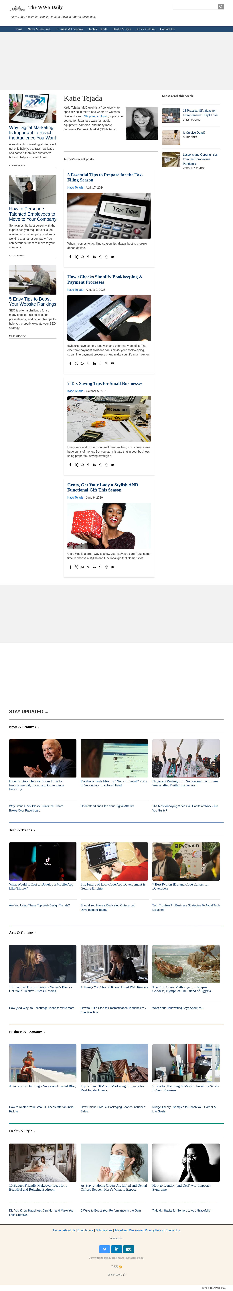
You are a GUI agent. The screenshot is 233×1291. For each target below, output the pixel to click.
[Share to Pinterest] (88, 257)
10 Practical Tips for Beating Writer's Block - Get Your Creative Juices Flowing (40, 989)
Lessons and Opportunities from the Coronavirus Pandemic (200, 159)
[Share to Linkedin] (94, 257)
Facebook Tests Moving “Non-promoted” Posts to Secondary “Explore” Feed (114, 783)
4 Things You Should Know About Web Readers (114, 987)
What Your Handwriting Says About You (177, 1008)
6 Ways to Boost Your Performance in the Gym (111, 1210)
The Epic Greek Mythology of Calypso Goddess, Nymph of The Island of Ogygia (181, 989)
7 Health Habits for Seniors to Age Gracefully (181, 1210)
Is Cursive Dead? (194, 132)
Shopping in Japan (96, 116)
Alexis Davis (17, 165)
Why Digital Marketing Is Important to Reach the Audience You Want (32, 132)
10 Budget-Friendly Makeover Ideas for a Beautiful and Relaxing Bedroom (38, 1187)
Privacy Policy (154, 1230)
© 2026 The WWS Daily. (214, 1288)
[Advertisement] (116, 61)
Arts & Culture (146, 29)
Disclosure (136, 1230)
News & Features (39, 29)
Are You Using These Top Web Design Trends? (39, 905)
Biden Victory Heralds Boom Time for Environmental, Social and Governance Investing (36, 785)
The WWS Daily (45, 7)
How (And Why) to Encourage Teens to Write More (41, 1008)
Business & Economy (69, 29)
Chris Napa (190, 137)
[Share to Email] (112, 257)
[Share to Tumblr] (100, 257)
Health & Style (122, 29)
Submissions (104, 1230)
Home (18, 29)
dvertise (120, 1230)
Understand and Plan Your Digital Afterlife (107, 806)
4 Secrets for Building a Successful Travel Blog (42, 1086)
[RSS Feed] (114, 1267)
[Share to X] (76, 257)
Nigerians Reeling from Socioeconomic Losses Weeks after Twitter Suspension (185, 783)
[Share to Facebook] (70, 257)
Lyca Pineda (16, 255)
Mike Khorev (17, 336)
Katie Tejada (75, 187)
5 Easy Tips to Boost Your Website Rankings (32, 301)
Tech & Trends (98, 29)
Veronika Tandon (194, 168)
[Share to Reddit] (106, 257)
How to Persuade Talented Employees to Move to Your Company (32, 213)
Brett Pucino (192, 119)
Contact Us (167, 29)
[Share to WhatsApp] (82, 257)
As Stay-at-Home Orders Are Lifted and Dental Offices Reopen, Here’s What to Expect (114, 1187)
